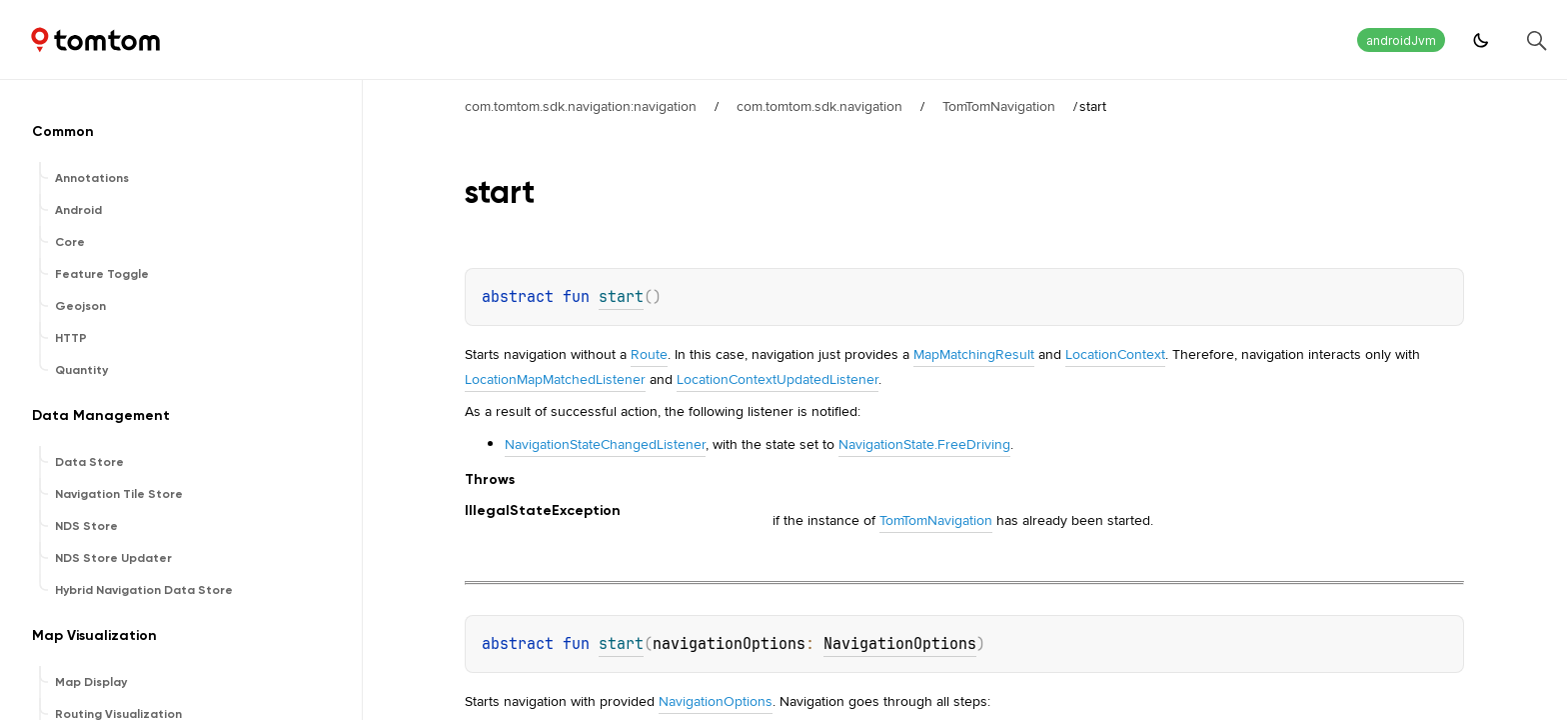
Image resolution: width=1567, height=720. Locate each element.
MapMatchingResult (973, 354)
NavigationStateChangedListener (605, 444)
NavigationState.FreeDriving (924, 444)
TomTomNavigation (998, 106)
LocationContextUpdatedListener (777, 379)
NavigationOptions (899, 644)
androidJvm (1401, 40)
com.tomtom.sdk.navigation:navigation (581, 106)
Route (649, 354)
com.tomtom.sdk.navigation (819, 106)
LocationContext (1115, 354)
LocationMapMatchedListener (555, 379)
